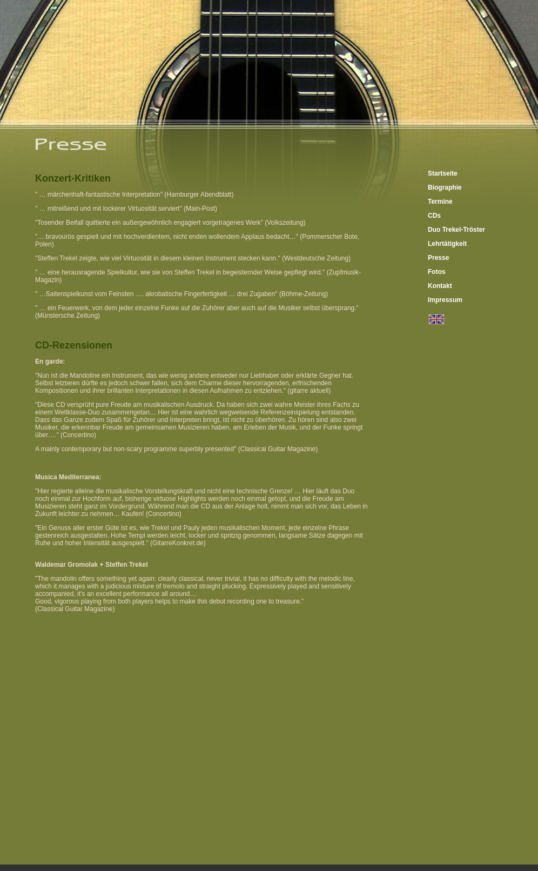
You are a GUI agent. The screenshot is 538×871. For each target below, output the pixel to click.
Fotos (437, 272)
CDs (434, 215)
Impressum (445, 300)
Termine (440, 201)
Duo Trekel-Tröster (456, 229)
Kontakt (440, 286)
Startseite (443, 173)
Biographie (445, 187)
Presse (438, 258)
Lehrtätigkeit (447, 243)
